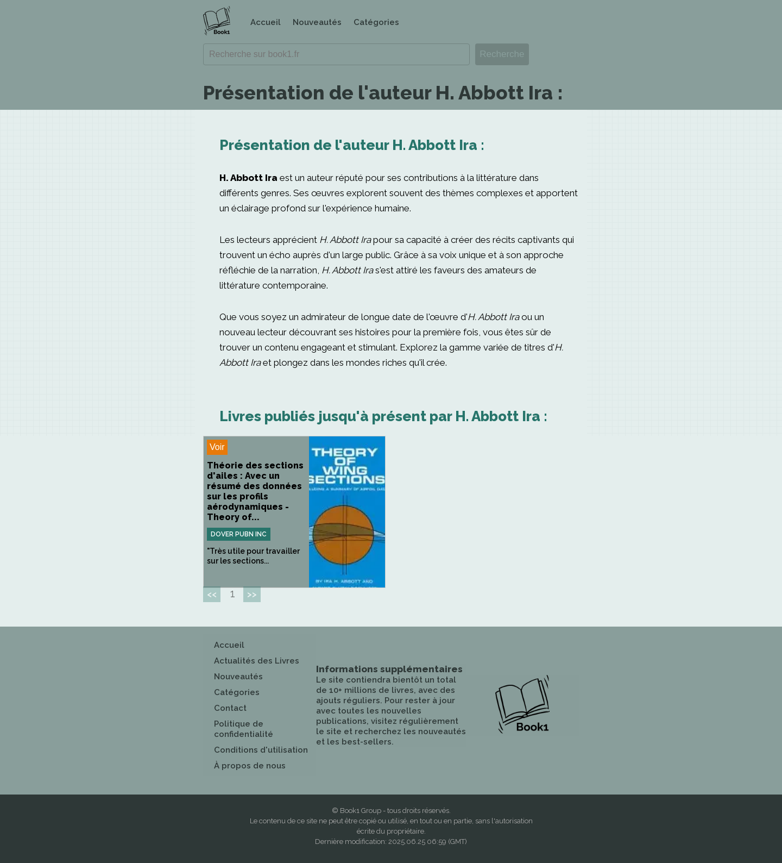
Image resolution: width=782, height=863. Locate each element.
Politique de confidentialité (243, 729)
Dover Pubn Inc (239, 534)
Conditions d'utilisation (261, 750)
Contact (230, 708)
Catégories (376, 22)
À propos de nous (250, 766)
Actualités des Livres (256, 661)
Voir (217, 447)
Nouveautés (317, 22)
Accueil (265, 22)
